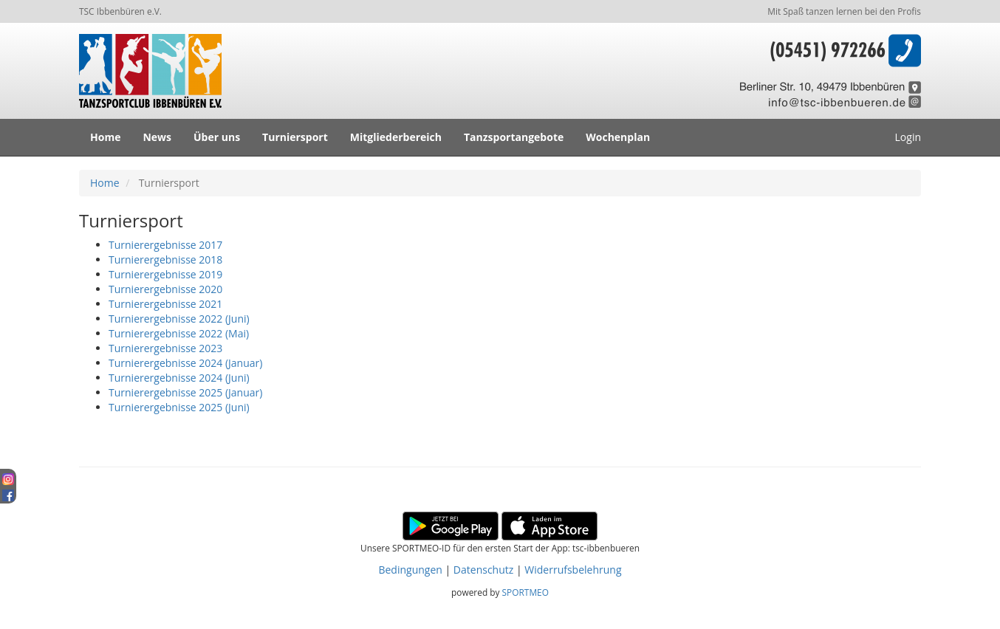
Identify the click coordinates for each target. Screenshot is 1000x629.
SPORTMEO (525, 592)
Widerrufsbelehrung (572, 570)
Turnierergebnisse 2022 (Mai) (179, 333)
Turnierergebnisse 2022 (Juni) (179, 319)
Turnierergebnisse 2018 (165, 259)
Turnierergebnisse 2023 (165, 348)
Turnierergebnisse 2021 (165, 304)
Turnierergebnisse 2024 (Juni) (179, 378)
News (157, 137)
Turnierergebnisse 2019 (165, 274)
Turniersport (295, 137)
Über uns (217, 137)
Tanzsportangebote (514, 137)
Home (105, 137)
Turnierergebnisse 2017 (165, 245)
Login (908, 137)
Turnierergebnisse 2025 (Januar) (185, 392)
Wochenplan (618, 137)
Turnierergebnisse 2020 (165, 289)
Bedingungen (410, 570)
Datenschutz (483, 570)
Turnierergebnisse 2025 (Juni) (179, 407)
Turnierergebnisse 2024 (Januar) (185, 363)
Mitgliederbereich (396, 137)
